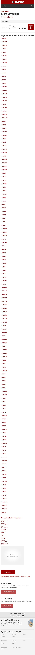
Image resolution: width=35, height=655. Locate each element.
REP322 (4, 363)
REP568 (4, 419)
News (2, 643)
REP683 (4, 201)
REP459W (4, 170)
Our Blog (14, 640)
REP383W (4, 356)
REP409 (4, 48)
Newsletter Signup (6, 583)
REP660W (4, 59)
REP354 (4, 381)
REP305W (4, 346)
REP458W (4, 194)
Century (3, 523)
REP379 (4, 225)
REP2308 (4, 481)
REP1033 (4, 464)
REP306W (4, 353)
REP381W (4, 235)
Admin (13, 636)
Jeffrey (2, 532)
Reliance (3, 540)
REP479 (4, 267)
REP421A (4, 249)
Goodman (3, 529)
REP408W (4, 38)
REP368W (4, 350)
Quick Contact (8, 572)
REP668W (4, 87)
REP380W (4, 232)
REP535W (4, 107)
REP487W (4, 135)
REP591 (4, 125)
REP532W (4, 114)
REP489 (4, 138)
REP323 (4, 222)
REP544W (4, 100)
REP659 (4, 270)
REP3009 (4, 280)
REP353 (4, 384)
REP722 (4, 401)
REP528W (4, 111)
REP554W (4, 149)
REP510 (4, 121)
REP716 (4, 450)
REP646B (4, 132)
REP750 (4, 453)
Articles (24, 640)
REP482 (4, 433)
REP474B (4, 263)
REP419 (4, 69)
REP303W (4, 370)
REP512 (4, 187)
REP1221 (4, 512)
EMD (2, 526)
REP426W (4, 163)
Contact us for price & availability (30, 27)
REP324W (4, 228)
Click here (3, 622)
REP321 (4, 208)
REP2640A (4, 502)
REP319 (4, 405)
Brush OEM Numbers (16, 647)
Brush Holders (5, 11)
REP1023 (4, 277)
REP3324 (4, 505)
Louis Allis (3, 538)
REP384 (4, 211)
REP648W (4, 42)
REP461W (4, 183)
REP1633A (4, 180)
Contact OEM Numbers (4, 647)
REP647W (4, 395)
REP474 (4, 488)
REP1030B (4, 457)
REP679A (4, 287)
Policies (24, 634)
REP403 (4, 66)
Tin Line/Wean (4, 543)
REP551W (4, 322)
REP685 (4, 197)
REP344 (4, 325)
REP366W (4, 339)
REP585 (4, 422)
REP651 (4, 52)
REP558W (4, 429)
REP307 (4, 239)
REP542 (4, 408)
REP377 (4, 377)
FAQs (13, 643)
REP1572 (4, 467)
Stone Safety (4, 541)
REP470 (4, 260)
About (2, 634)
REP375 (4, 204)
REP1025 (4, 498)
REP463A (4, 159)
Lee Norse (3, 537)
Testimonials (4, 640)
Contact (14, 634)
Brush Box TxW (10, 27)
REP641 (4, 80)
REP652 (4, 426)
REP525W (4, 97)
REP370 (4, 256)
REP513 (4, 142)
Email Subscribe (9, 591)
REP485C (4, 128)
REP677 (4, 273)
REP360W (4, 343)
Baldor (2, 521)
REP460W (4, 166)
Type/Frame (4, 27)
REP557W (4, 152)
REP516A (4, 145)
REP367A (4, 312)
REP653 (4, 284)
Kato (2, 535)
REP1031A (4, 460)
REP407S (4, 440)
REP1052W (4, 118)
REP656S (4, 55)
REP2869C (4, 509)
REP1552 (4, 474)
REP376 (4, 374)
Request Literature (6, 599)
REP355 (4, 398)
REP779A (4, 301)
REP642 (4, 83)
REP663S (4, 443)
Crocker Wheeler (5, 524)
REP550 (4, 104)
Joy (1, 534)
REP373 (4, 218)
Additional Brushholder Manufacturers (11, 518)
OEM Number (21, 27)
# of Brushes (14, 27)
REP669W (4, 45)
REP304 (4, 388)
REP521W (4, 90)
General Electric (8, 17)
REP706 (4, 478)
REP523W (4, 93)
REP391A (4, 190)
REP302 (4, 360)
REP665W (4, 62)
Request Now (7, 605)
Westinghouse (4, 544)
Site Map (3, 636)
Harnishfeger (4, 531)
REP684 (4, 336)
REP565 (4, 253)
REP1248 (4, 436)
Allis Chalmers (4, 520)
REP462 (4, 173)
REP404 (4, 73)
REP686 (4, 446)
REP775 (4, 412)
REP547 (4, 246)
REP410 (4, 156)
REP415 (4, 76)
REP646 (4, 484)
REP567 (4, 177)
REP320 (4, 215)
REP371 (4, 367)
